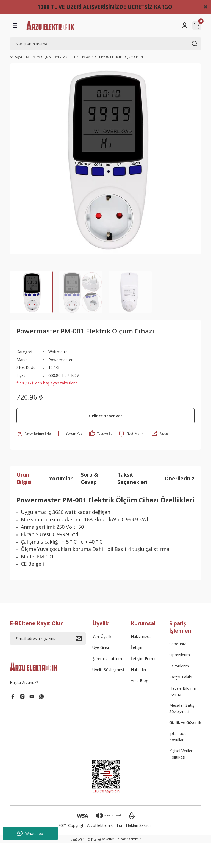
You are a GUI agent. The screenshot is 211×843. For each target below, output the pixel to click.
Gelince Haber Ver (105, 415)
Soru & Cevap (89, 478)
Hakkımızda (141, 636)
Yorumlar (61, 478)
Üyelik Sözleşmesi (108, 669)
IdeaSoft (77, 839)
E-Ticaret (94, 839)
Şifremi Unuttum (107, 658)
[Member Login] (184, 25)
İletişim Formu (144, 658)
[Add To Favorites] (33, 433)
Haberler (138, 669)
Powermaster (60, 359)
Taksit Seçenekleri (132, 478)
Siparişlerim (179, 654)
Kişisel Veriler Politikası (181, 753)
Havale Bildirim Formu (182, 691)
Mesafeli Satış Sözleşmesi (181, 708)
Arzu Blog (139, 680)
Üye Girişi (100, 647)
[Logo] (50, 25)
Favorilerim (179, 666)
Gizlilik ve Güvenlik (185, 722)
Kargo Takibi (180, 677)
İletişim (137, 647)
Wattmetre (58, 351)
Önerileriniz (180, 478)
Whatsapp (30, 833)
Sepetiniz (177, 643)
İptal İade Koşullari (178, 736)
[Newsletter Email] (48, 638)
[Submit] (81, 638)
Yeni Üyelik (101, 636)
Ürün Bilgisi (24, 478)
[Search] (105, 43)
